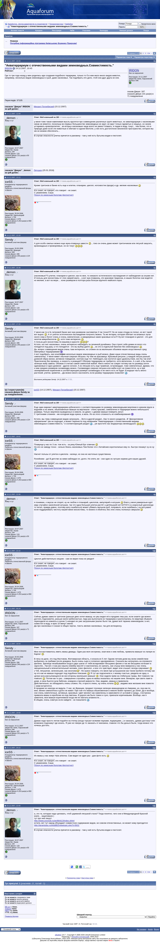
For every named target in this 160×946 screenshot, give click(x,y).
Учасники (86, 30)
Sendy (9, 239)
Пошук (146, 30)
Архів (150, 929)
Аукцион (38, 30)
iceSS (9, 181)
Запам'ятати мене (147, 24)
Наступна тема (87, 878)
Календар (104, 30)
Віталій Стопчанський (80, 937)
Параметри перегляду (143, 57)
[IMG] (7, 910)
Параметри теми (123, 57)
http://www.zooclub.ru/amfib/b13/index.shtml (54, 820)
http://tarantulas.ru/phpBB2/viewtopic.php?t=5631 (56, 825)
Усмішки (8, 909)
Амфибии (69, 24)
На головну (141, 929)
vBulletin (58, 935)
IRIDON (134, 70)
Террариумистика (56, 24)
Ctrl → (149, 53)
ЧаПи (72, 30)
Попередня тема (73, 878)
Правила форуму (11, 916)
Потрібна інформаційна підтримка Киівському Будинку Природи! (43, 43)
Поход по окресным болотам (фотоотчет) (53, 195)
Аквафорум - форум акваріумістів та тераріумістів (27, 24)
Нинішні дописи (126, 30)
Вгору (156, 929)
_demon (10, 118)
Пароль (122, 27)
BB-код (8, 907)
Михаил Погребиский (44, 106)
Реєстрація (56, 30)
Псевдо (122, 24)
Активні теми (16, 30)
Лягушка (38, 170)
